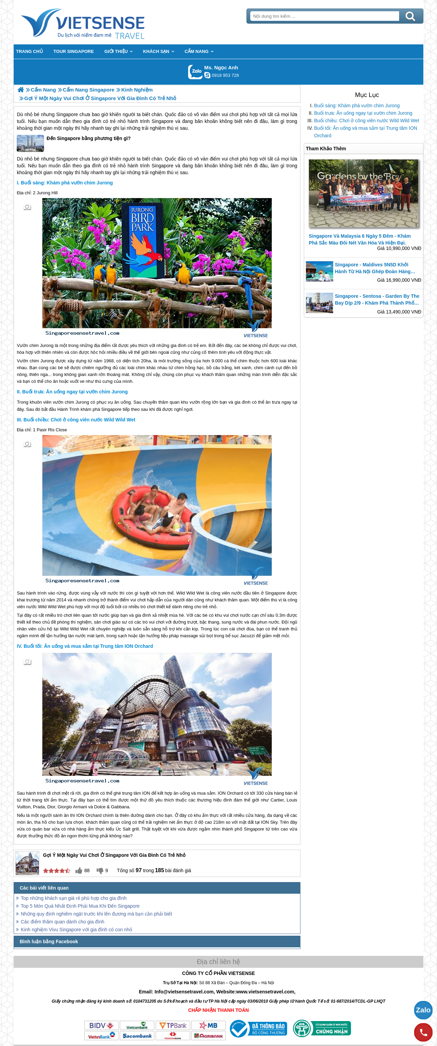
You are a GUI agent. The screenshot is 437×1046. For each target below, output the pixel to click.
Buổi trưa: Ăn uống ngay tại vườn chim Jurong (363, 113)
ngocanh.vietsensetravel (207, 75)
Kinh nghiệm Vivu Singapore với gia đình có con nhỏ (76, 929)
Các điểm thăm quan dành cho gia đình (62, 921)
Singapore (162, 121)
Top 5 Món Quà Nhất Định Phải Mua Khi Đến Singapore (80, 906)
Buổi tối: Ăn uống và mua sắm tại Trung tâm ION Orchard (365, 131)
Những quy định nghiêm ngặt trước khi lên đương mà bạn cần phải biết (96, 914)
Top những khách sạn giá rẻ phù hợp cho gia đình (74, 898)
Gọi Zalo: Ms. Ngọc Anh (195, 72)
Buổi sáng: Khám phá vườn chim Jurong (357, 105)
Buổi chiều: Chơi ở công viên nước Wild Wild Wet (366, 120)
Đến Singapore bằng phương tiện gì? (74, 143)
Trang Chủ (100, 22)
